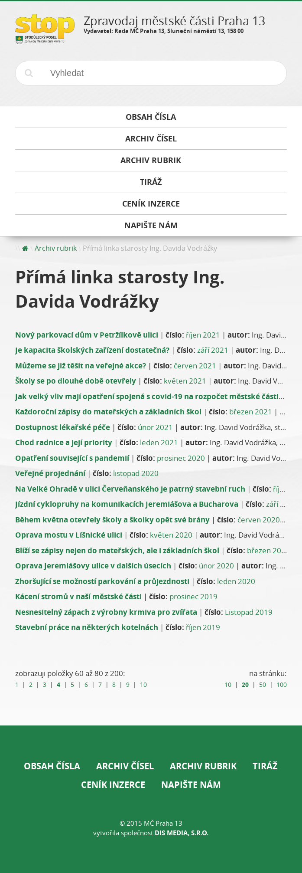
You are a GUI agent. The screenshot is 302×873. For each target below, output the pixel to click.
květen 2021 (185, 381)
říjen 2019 (203, 627)
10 (143, 685)
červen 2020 (258, 520)
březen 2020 (268, 550)
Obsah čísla (52, 766)
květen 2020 (171, 535)
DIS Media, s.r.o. (181, 832)
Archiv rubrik (56, 248)
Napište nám (191, 785)
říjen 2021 (203, 335)
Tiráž (265, 766)
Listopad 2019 (249, 612)
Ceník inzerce (113, 785)
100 (281, 685)
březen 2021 (250, 412)
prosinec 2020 (181, 458)
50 (262, 685)
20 (245, 684)
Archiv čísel (125, 766)
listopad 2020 (136, 473)
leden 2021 (159, 442)
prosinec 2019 (193, 596)
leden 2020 (236, 581)
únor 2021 (155, 427)
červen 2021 (195, 366)
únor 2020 (216, 566)
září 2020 (281, 504)
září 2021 (212, 350)
